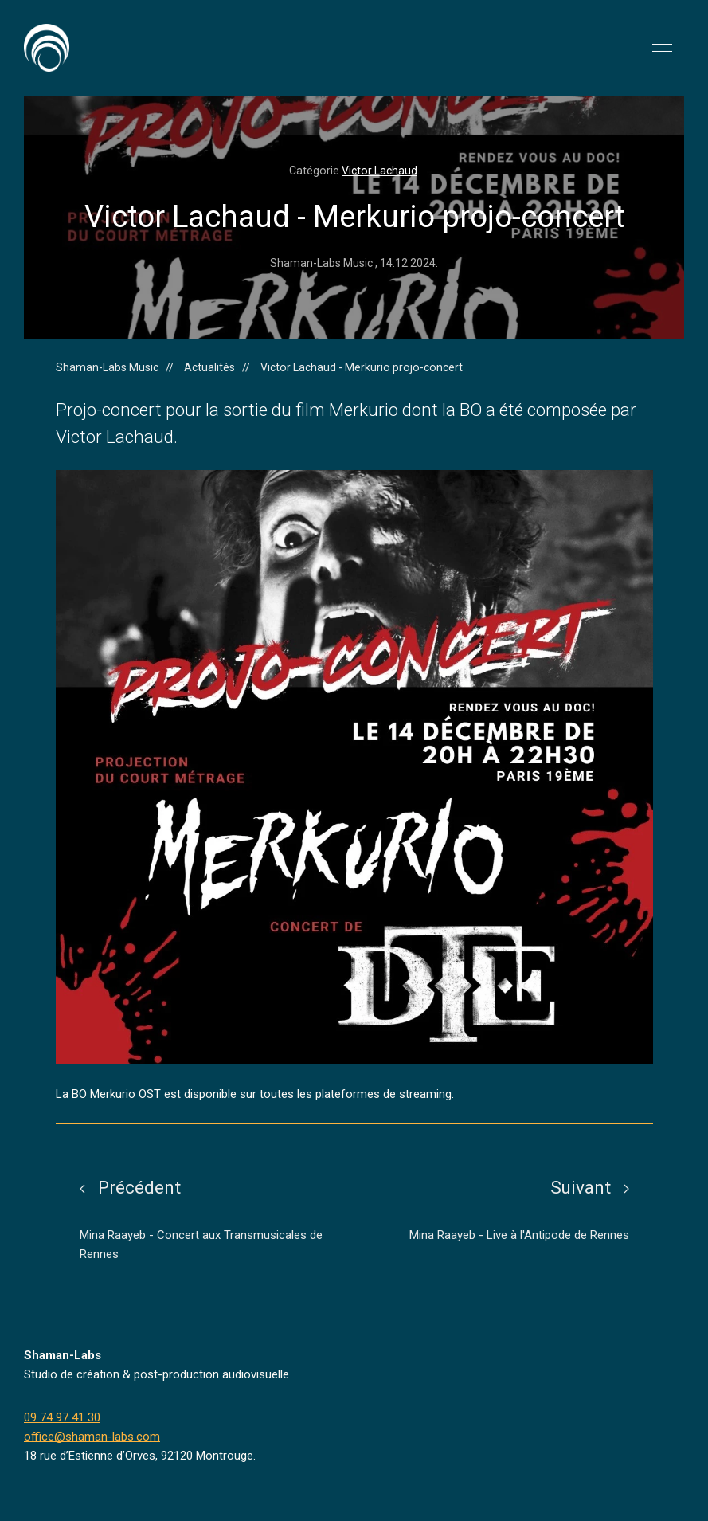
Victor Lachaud (379, 170)
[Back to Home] (46, 48)
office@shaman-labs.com (92, 1436)
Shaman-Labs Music (107, 367)
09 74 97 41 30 (62, 1417)
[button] (662, 48)
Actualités (209, 367)
